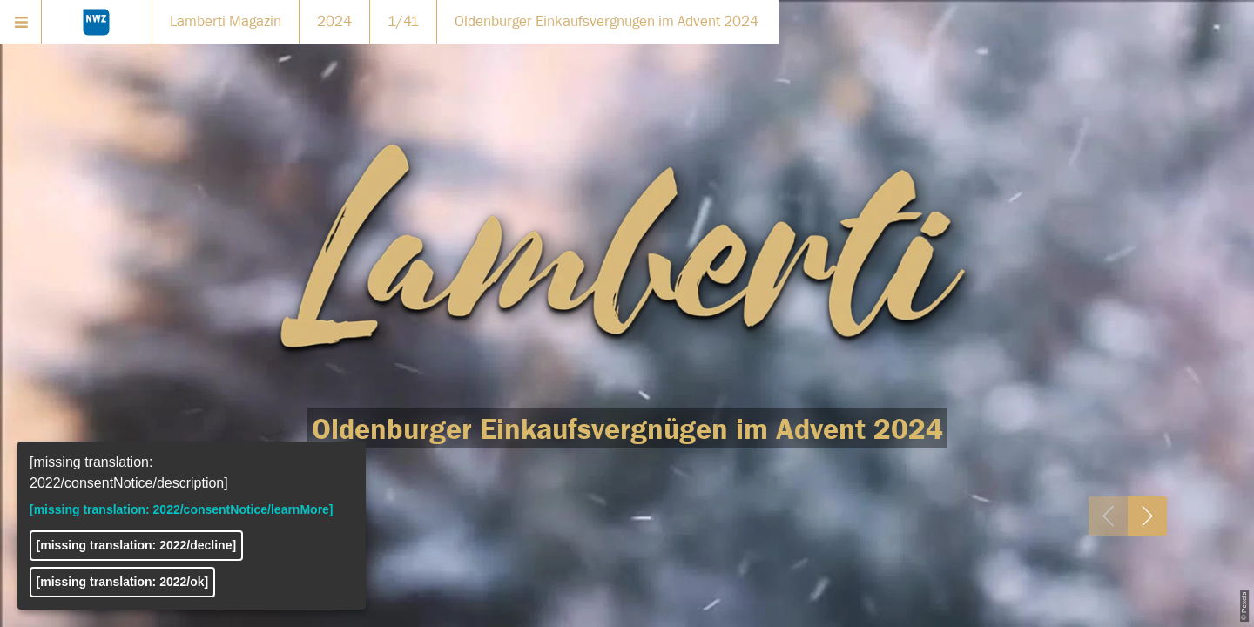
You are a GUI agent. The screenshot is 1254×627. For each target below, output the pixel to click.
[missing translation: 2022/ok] (123, 582)
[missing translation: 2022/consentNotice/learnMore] (182, 509)
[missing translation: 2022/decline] (137, 545)
